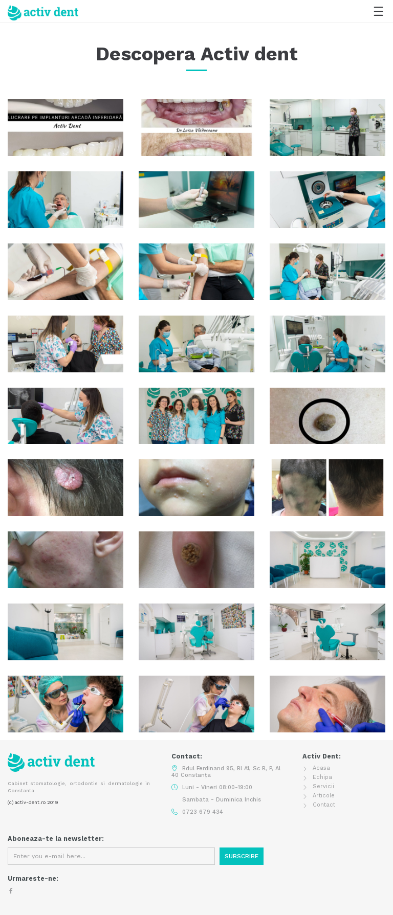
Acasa (321, 768)
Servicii (323, 786)
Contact (324, 804)
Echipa (322, 777)
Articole (324, 795)
